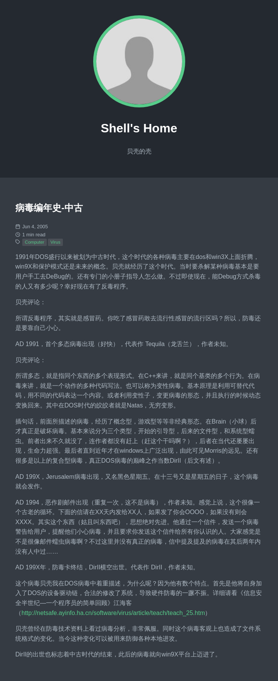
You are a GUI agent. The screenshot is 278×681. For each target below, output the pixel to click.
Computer (34, 242)
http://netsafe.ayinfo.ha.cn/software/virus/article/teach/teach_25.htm (113, 613)
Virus (55, 242)
